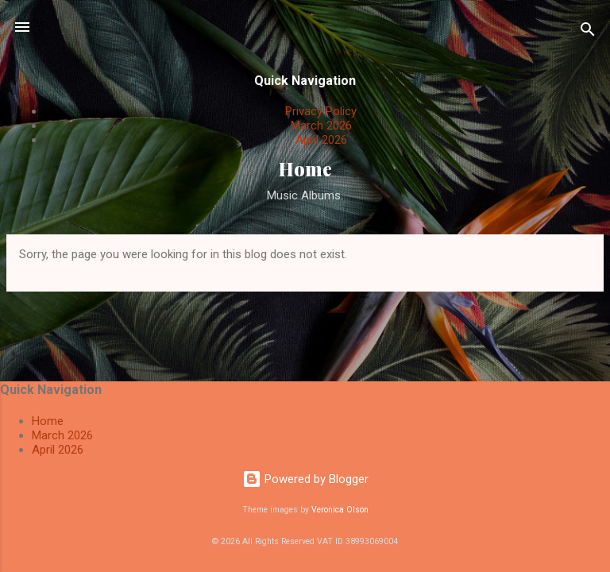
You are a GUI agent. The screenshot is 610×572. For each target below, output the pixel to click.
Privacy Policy (321, 111)
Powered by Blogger (305, 479)
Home (305, 169)
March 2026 (321, 125)
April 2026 (321, 140)
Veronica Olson (340, 509)
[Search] (587, 32)
